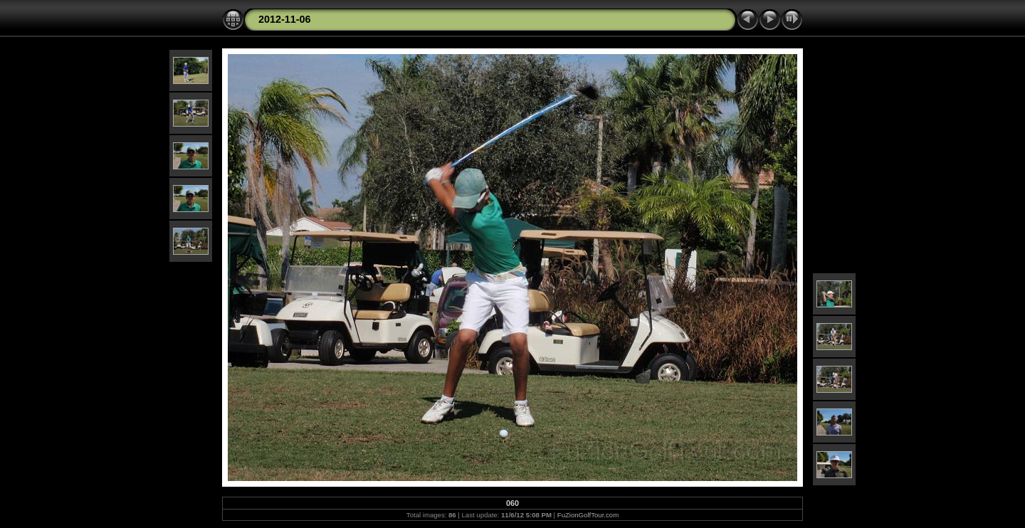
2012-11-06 (284, 19)
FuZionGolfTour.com (588, 515)
